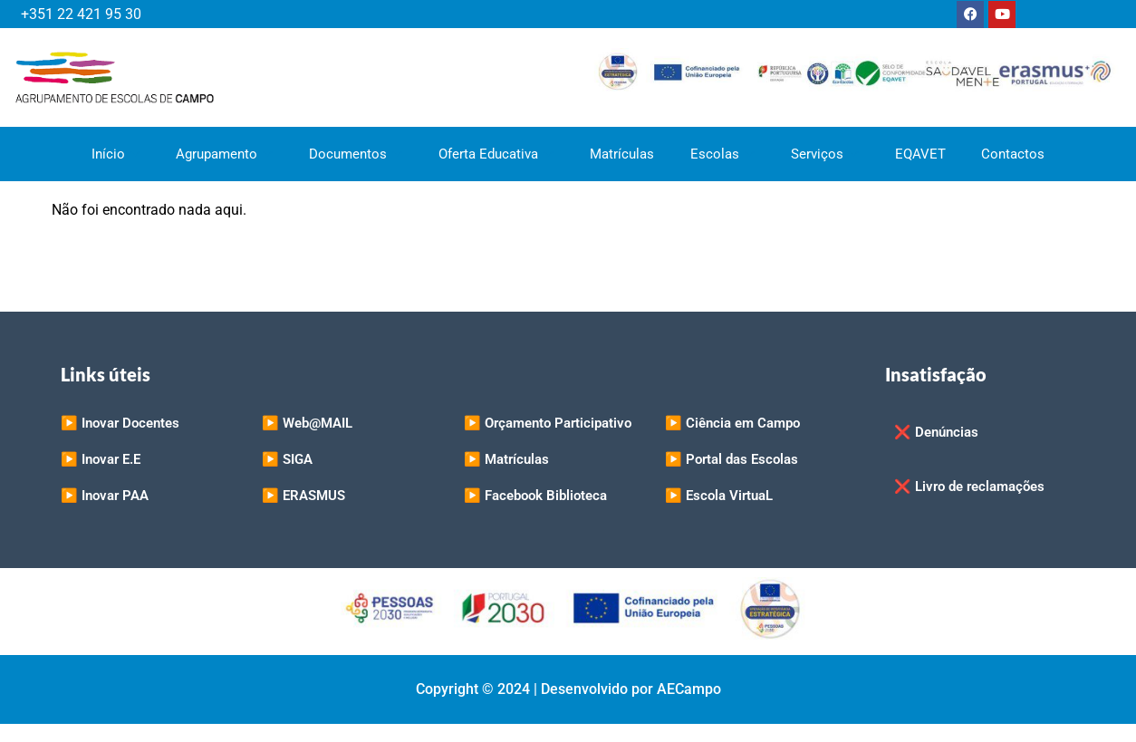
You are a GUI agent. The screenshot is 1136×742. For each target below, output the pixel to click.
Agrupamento (224, 154)
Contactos (1013, 154)
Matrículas (622, 154)
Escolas (722, 154)
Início (115, 154)
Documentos (355, 154)
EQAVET (920, 154)
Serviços (825, 154)
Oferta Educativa (496, 154)
